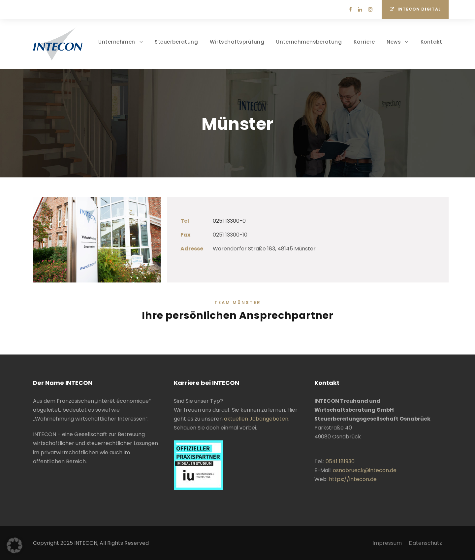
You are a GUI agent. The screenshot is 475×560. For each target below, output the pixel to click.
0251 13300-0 (229, 221)
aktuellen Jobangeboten (256, 419)
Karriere (364, 41)
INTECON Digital (415, 9)
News (394, 41)
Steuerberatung (176, 41)
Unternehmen (116, 41)
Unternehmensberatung (309, 41)
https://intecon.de (353, 479)
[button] (14, 545)
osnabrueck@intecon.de (364, 470)
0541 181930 (340, 461)
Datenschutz (425, 543)
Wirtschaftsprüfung (237, 41)
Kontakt (431, 41)
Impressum (387, 543)
